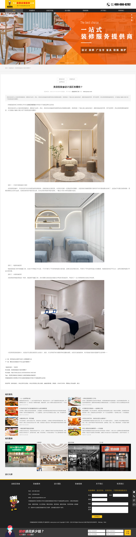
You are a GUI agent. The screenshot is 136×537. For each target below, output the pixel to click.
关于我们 (103, 10)
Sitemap (100, 522)
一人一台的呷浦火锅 (24, 398)
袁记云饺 (7, 442)
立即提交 (97, 516)
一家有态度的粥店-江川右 (89, 398)
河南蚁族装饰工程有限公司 (37, 522)
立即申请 (127, 532)
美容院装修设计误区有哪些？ (23, 68)
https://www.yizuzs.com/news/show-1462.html (23, 372)
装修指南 (85, 10)
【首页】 (15, 367)
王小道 (101, 442)
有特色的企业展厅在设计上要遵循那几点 (21, 359)
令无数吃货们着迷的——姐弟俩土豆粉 (92, 408)
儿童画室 (39, 442)
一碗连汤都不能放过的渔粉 (26, 428)
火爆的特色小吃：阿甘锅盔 (26, 418)
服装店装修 (71, 442)
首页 (14, 10)
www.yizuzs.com (87, 91)
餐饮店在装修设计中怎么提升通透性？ (20, 361)
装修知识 (11, 68)
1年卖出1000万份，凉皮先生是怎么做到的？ (94, 418)
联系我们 (121, 10)
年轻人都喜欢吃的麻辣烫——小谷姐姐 (92, 428)
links (105, 522)
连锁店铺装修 (31, 104)
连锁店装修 (49, 10)
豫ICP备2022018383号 (90, 522)
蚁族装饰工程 (75, 91)
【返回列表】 (8, 367)
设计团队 (67, 10)
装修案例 (32, 10)
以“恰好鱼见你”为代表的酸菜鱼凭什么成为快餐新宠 (33, 408)
